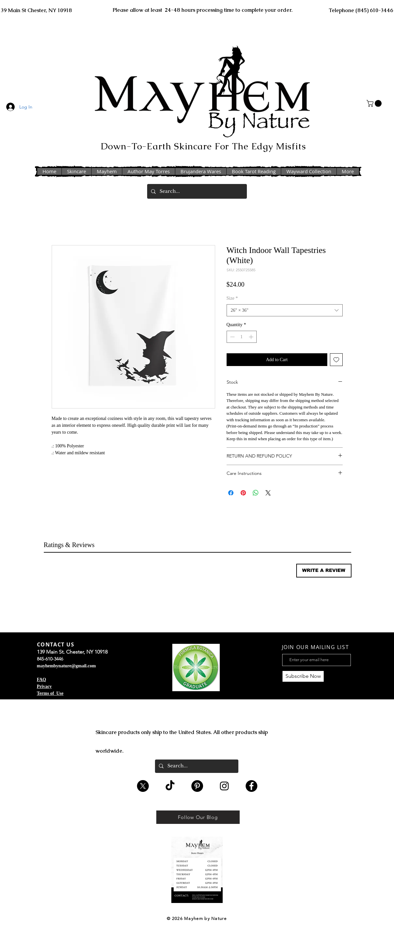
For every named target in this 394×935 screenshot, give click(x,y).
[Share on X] (268, 493)
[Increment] (252, 336)
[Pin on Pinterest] (243, 493)
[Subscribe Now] (303, 676)
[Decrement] (232, 336)
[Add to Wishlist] (336, 359)
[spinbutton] (242, 336)
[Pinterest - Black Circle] (197, 786)
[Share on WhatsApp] (256, 493)
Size (232, 298)
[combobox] (285, 310)
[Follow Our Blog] (198, 817)
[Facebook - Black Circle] (251, 786)
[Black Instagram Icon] (224, 786)
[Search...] (196, 191)
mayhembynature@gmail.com (66, 665)
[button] (375, 103)
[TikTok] (170, 786)
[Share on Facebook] (231, 493)
